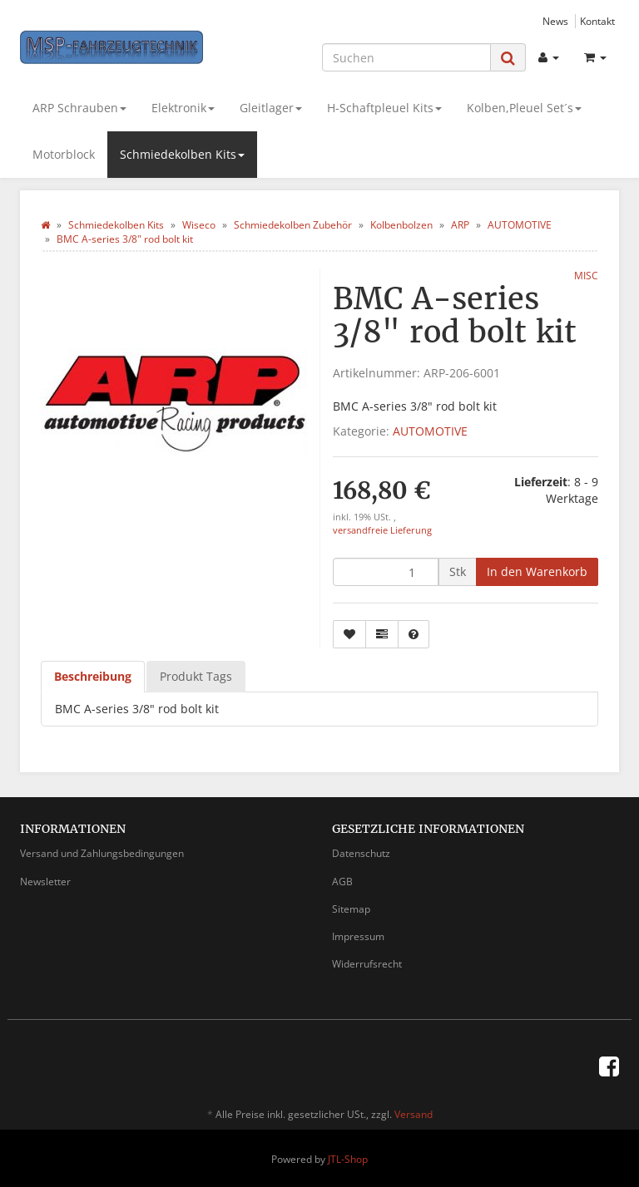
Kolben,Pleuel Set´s (524, 108)
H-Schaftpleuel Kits (384, 108)
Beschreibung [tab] (92, 676)
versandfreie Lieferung (382, 530)
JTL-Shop (348, 1159)
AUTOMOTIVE (430, 431)
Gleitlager (271, 108)
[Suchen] (406, 57)
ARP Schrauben (79, 108)
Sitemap (351, 909)
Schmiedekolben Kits (182, 154)
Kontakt (597, 20)
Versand (413, 1114)
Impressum (358, 936)
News (555, 20)
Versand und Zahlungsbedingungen (102, 853)
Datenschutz (361, 853)
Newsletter (45, 881)
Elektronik (183, 108)
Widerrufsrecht (367, 964)
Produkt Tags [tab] (196, 676)
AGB (342, 881)
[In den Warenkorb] (537, 572)
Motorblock (63, 154)
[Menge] (385, 572)
